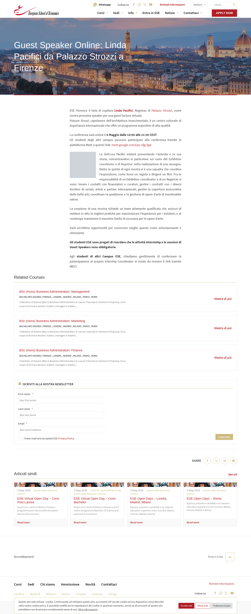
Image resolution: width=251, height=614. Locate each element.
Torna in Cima (221, 557)
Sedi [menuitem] (31, 584)
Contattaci (193, 13)
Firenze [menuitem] (81, 594)
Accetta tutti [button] (186, 605)
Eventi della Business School (89, 493)
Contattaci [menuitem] (109, 584)
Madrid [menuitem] (35, 594)
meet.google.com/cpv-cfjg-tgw (131, 145)
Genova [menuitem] (97, 594)
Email (22, 423)
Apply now (224, 13)
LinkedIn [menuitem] (224, 463)
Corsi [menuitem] (18, 584)
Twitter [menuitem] (216, 463)
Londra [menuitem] (19, 594)
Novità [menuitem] (90, 584)
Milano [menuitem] (51, 594)
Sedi (118, 13)
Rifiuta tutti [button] (202, 605)
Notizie (171, 13)
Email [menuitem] (233, 463)
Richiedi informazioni (172, 4)
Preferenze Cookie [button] (221, 605)
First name (25, 394)
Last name (25, 409)
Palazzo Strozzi (161, 110)
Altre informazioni (88, 609)
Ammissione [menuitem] (70, 584)
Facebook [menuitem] (207, 463)
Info (132, 13)
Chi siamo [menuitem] (47, 584)
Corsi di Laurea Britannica (104, 490)
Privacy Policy (66, 438)
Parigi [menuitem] (113, 594)
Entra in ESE (151, 13)
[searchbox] (225, 4)
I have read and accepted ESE (49, 438)
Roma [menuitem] (66, 594)
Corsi (102, 13)
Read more (23, 522)
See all (232, 474)
